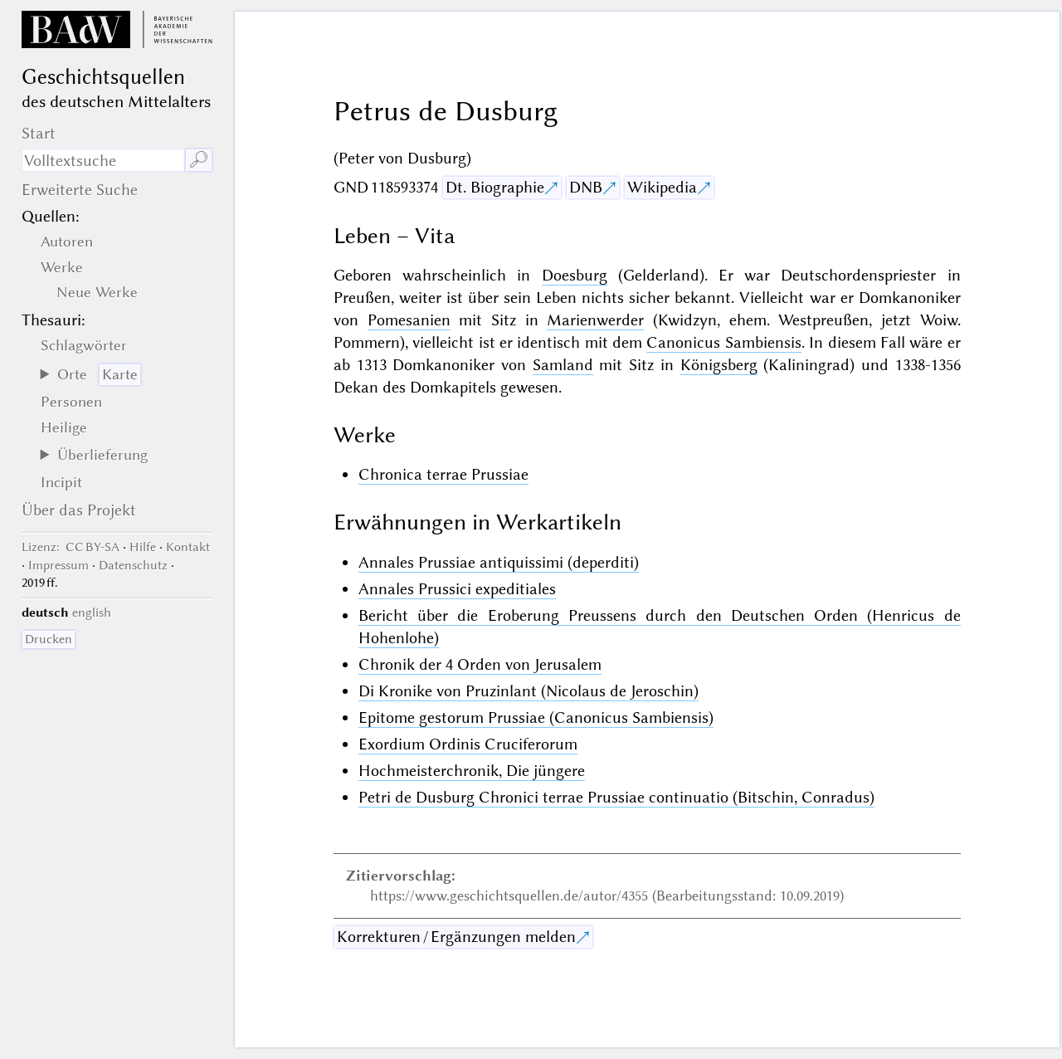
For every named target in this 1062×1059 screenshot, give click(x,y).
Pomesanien (409, 319)
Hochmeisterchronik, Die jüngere (471, 770)
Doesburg (574, 275)
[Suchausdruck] (103, 160)
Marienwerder (595, 319)
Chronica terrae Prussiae (443, 474)
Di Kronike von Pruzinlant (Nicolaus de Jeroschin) (528, 690)
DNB (585, 187)
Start (39, 133)
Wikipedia (662, 187)
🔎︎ (198, 159)
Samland (563, 364)
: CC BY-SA (70, 546)
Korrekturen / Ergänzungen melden (456, 936)
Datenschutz (133, 565)
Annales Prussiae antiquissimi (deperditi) (498, 562)
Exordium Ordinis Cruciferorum (467, 744)
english (91, 612)
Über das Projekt (79, 510)
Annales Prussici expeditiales (457, 588)
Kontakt (188, 546)
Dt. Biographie (495, 187)
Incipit (61, 482)
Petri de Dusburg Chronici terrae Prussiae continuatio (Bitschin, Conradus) (616, 797)
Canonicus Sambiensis (723, 342)
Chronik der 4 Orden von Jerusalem (480, 664)
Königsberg (719, 364)
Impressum (58, 565)
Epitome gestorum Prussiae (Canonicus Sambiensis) (536, 717)
